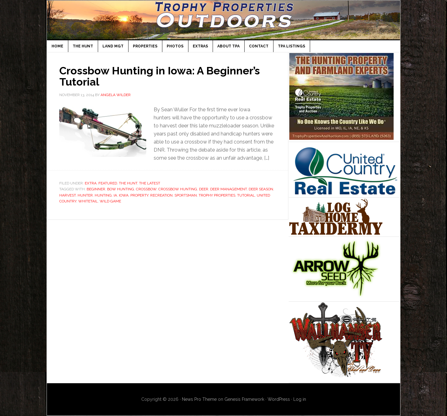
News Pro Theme (199, 399)
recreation (161, 195)
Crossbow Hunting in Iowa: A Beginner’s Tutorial (164, 76)
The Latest (149, 183)
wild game (110, 201)
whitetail (88, 201)
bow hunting (120, 189)
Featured (107, 183)
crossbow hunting (177, 189)
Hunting (103, 195)
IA (115, 195)
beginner (96, 189)
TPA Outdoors (223, 20)
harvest (67, 195)
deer (203, 189)
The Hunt (128, 183)
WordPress (279, 399)
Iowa (124, 195)
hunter (85, 195)
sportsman (185, 195)
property (139, 195)
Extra (91, 183)
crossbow (146, 189)
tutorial (246, 195)
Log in (299, 399)
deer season (261, 189)
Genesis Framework (244, 399)
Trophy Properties (217, 195)
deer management (228, 189)
